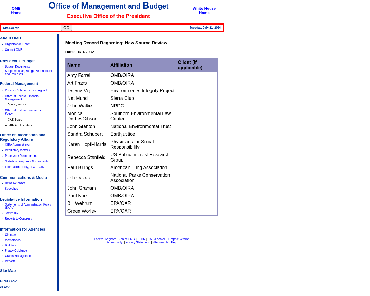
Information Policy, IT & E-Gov (24, 167)
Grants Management (18, 256)
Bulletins (10, 245)
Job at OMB (127, 239)
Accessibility (114, 242)
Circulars (10, 234)
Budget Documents (17, 66)
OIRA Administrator (17, 144)
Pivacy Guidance (16, 250)
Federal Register (105, 239)
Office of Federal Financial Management (22, 98)
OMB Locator (156, 239)
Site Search (160, 242)
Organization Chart (17, 44)
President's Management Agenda (26, 90)
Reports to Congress (18, 218)
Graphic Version (178, 239)
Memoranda (13, 240)
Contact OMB (14, 49)
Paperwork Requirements (21, 155)
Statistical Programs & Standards (26, 161)
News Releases (15, 183)
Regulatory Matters (17, 150)
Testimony (11, 213)
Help (174, 242)
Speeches (11, 188)
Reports (10, 261)
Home (16, 13)
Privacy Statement (137, 242)
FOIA (141, 239)
